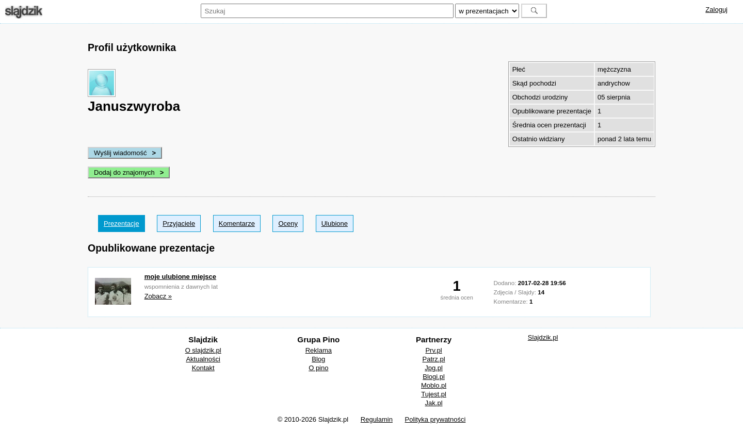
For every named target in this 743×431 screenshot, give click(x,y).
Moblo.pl (433, 385)
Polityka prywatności (435, 419)
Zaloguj (716, 9)
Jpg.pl (434, 368)
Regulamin (377, 419)
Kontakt (203, 368)
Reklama (318, 350)
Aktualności (203, 359)
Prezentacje (121, 223)
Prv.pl (433, 350)
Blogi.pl (434, 376)
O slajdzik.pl (203, 350)
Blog (318, 359)
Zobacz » (158, 296)
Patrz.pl (434, 359)
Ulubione (334, 223)
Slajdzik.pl (543, 337)
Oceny (288, 223)
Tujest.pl (433, 394)
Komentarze (237, 223)
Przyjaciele (179, 223)
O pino (318, 368)
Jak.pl (434, 403)
